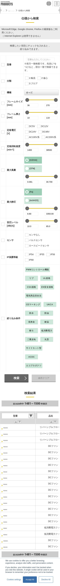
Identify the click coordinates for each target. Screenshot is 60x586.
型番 (9, 64)
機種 (9, 92)
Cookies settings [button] (14, 579)
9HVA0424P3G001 (12, 540)
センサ (10, 240)
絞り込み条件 (13, 318)
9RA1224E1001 (11, 496)
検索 (16, 378)
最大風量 (11, 170)
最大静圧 (11, 202)
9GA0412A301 (10, 527)
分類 (9, 81)
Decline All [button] (45, 579)
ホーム (6, 10)
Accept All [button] (30, 579)
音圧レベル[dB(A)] (12, 224)
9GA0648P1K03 (11, 534)
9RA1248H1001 (11, 521)
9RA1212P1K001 (12, 452)
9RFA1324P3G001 (12, 433)
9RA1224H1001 (11, 502)
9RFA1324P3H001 (12, 439)
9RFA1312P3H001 (12, 427)
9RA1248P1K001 (12, 465)
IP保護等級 (12, 257)
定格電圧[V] (11, 132)
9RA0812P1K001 (12, 546)
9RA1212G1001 (11, 471)
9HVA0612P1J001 (12, 446)
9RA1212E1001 (11, 477)
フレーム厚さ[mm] (13, 116)
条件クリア (43, 378)
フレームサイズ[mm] (15, 103)
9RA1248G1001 (11, 509)
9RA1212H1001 (11, 483)
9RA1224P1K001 (12, 458)
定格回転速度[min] (13, 148)
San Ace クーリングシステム (25, 10)
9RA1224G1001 (11, 490)
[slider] (27, 100)
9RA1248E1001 (11, 515)
